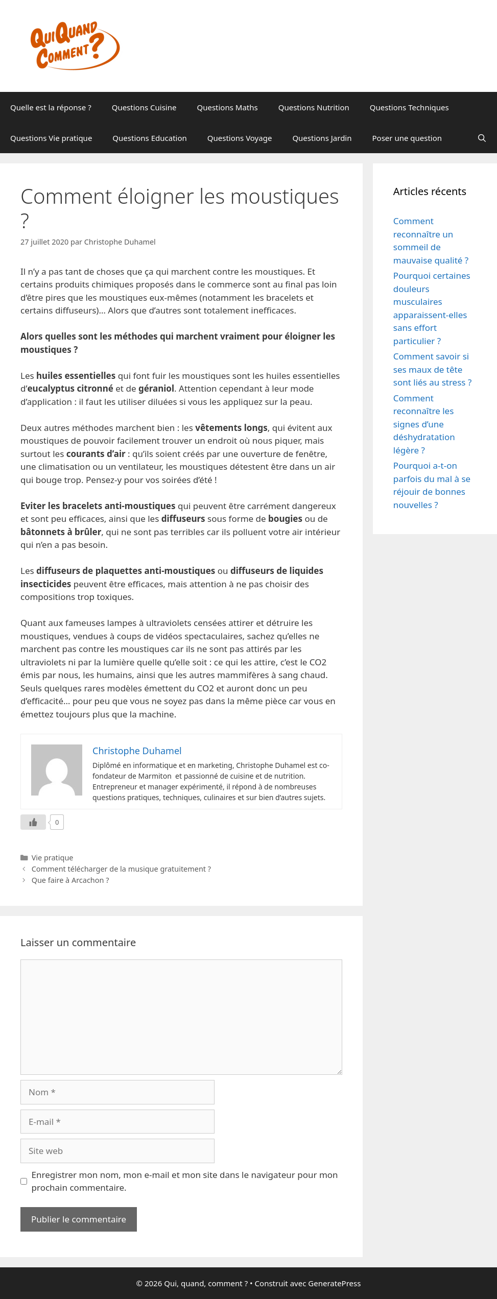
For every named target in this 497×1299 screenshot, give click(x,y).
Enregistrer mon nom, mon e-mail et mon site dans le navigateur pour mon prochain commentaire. (185, 1181)
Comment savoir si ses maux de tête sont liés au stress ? (432, 369)
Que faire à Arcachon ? (70, 880)
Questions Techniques (409, 107)
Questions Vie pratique (51, 138)
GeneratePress (334, 1283)
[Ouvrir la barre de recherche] (482, 138)
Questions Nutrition (313, 107)
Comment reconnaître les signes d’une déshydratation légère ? (424, 424)
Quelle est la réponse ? (50, 107)
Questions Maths (227, 107)
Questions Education (149, 138)
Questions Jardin (321, 138)
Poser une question (407, 138)
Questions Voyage (239, 138)
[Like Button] (33, 822)
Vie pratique (53, 857)
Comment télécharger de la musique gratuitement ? (121, 869)
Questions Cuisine (144, 107)
